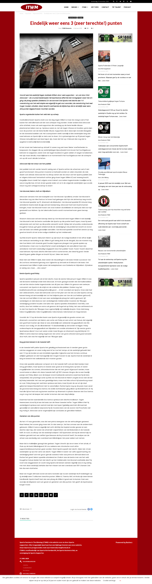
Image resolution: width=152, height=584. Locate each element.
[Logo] (31, 7)
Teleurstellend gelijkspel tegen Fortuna (111, 101)
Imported (28, 13)
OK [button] (120, 580)
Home (66, 7)
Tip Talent (116, 7)
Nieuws (75, 7)
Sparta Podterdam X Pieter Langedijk (111, 66)
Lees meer (105, 81)
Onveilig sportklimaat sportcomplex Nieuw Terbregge (112, 173)
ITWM (85, 7)
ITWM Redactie (66, 28)
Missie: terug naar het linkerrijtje (109, 137)
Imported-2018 (37, 13)
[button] (113, 1)
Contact (105, 7)
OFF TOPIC (95, 7)
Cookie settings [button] (109, 580)
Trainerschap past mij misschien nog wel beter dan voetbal (114, 211)
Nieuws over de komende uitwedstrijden (112, 251)
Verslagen (80, 17)
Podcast (127, 7)
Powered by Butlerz (124, 542)
